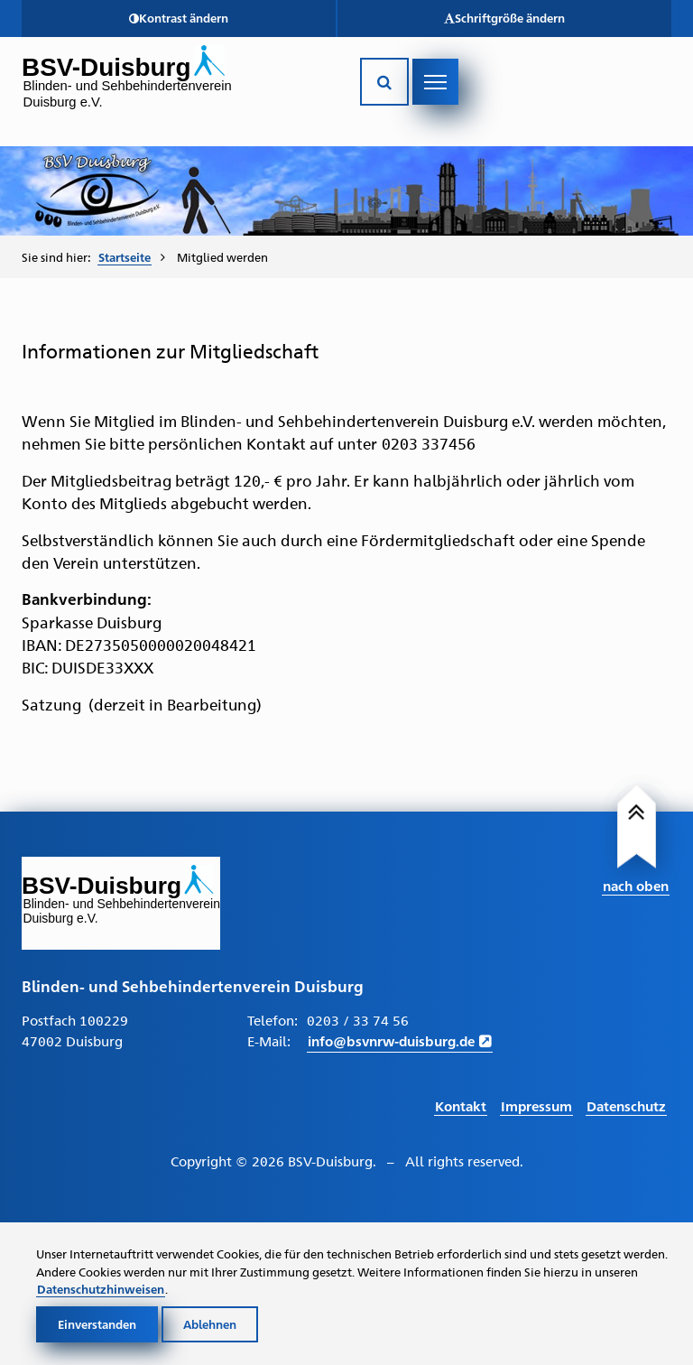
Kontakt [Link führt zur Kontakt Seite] (460, 1105)
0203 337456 (429, 443)
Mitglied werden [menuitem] (222, 256)
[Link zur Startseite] (177, 86)
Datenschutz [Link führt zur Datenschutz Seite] (626, 1105)
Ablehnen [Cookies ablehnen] (209, 1324)
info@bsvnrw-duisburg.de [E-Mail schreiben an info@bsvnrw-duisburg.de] (391, 1040)
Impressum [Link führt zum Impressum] (536, 1105)
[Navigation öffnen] (435, 82)
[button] (179, 18)
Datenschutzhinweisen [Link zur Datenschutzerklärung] (100, 1288)
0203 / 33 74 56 (358, 1019)
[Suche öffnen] (384, 82)
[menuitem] (131, 256)
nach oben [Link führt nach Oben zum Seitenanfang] (636, 885)
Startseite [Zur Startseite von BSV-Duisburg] (124, 257)
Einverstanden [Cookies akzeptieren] (97, 1324)
